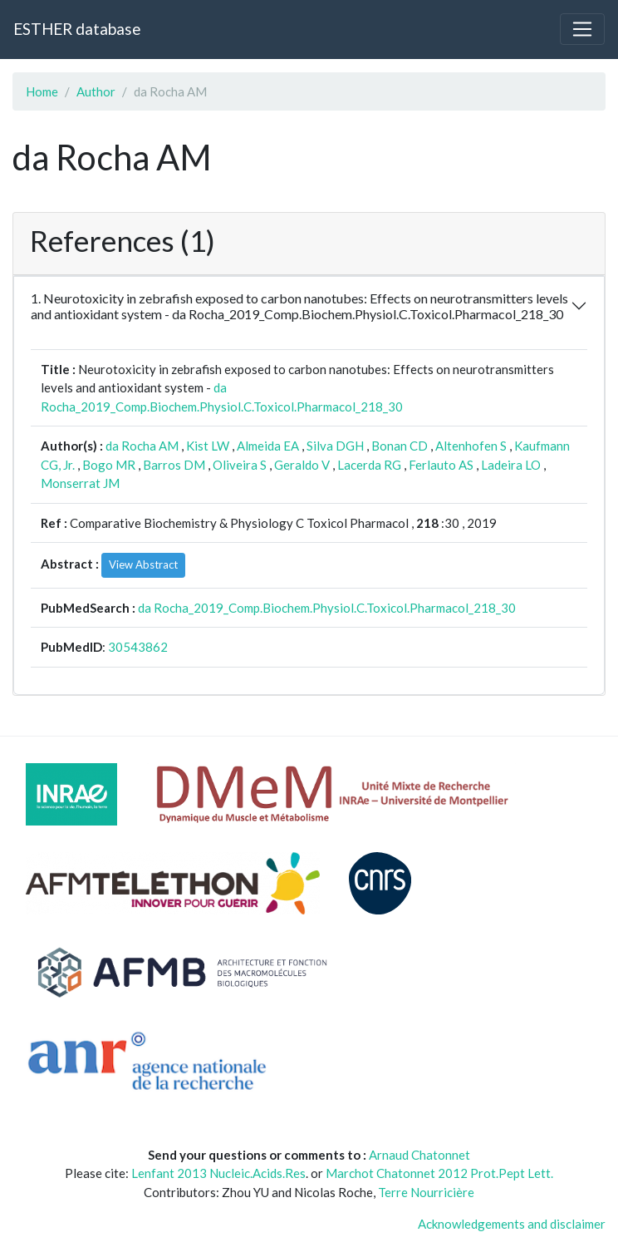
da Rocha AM (142, 445)
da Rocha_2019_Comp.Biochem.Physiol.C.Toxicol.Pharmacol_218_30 (327, 607)
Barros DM (174, 464)
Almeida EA (268, 445)
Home (42, 91)
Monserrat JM (80, 483)
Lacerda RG (369, 464)
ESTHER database (76, 28)
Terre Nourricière (426, 1192)
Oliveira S (240, 464)
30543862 (138, 646)
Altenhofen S (471, 445)
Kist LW (207, 445)
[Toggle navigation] (582, 29)
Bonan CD (399, 445)
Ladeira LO (511, 464)
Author (95, 91)
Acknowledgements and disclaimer (512, 1223)
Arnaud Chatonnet (419, 1154)
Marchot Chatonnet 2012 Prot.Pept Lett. (439, 1173)
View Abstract (143, 564)
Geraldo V (302, 464)
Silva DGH (335, 445)
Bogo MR (108, 464)
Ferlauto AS (441, 464)
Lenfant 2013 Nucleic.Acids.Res (218, 1173)
